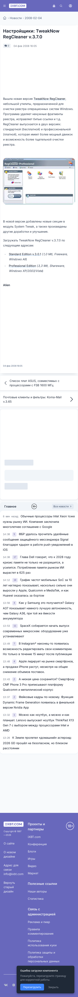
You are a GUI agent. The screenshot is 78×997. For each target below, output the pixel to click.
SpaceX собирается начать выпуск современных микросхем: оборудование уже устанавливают (36, 631)
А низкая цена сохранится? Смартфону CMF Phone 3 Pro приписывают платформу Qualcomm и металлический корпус (38, 684)
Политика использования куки (42, 943)
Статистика (36, 898)
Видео (32, 866)
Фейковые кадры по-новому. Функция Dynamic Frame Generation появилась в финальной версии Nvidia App (38, 702)
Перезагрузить (32, 987)
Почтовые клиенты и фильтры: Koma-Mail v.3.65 (39, 399)
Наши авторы (37, 891)
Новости (16, 18)
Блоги (32, 851)
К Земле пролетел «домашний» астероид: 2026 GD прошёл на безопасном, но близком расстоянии (37, 743)
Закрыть (53, 987)
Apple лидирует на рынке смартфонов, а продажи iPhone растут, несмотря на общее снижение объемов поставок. (38, 666)
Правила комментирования (40, 931)
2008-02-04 (33, 18)
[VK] (6, 985)
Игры (31, 858)
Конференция (37, 844)
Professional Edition (22, 266)
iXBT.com (34, 837)
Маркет (33, 873)
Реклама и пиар (39, 922)
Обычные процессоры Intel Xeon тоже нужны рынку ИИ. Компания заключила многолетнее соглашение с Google (39, 521)
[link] (14, 534)
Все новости (62, 506)
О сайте (9, 843)
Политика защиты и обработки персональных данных (44, 957)
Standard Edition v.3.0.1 (25, 254)
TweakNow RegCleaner (49, 99)
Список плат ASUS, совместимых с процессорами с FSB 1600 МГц (31, 383)
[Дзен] (14, 985)
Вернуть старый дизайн (9, 887)
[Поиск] (61, 6)
